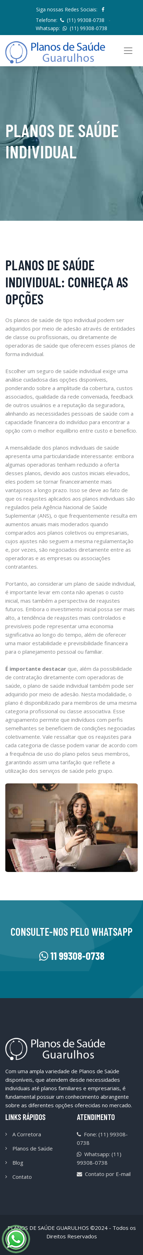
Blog (17, 1162)
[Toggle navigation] (128, 50)
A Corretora (26, 1134)
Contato (22, 1176)
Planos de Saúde (32, 1148)
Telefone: (70, 20)
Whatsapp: (71, 28)
